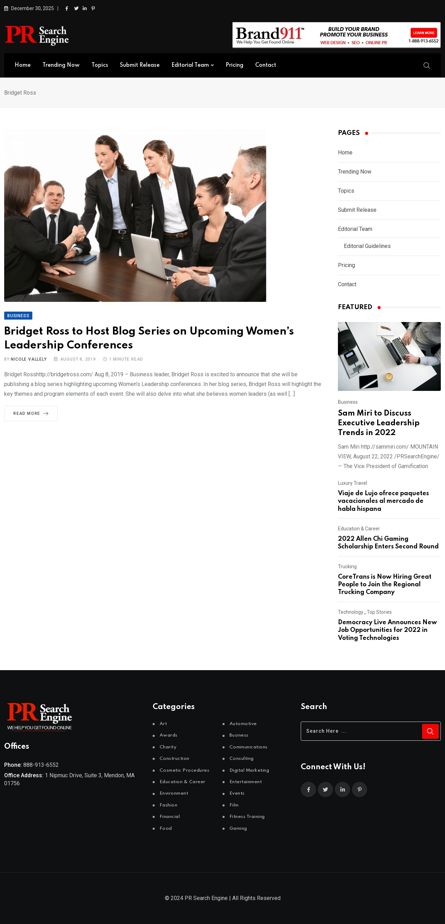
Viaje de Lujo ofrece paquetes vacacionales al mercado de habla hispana (383, 501)
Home (23, 65)
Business (348, 402)
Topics (99, 65)
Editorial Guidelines (367, 246)
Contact (265, 65)
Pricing (234, 65)
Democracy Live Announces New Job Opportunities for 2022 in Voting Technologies (387, 630)
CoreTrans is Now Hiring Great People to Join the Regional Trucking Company (384, 585)
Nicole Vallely (29, 359)
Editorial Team (190, 65)
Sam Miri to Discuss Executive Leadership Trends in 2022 (379, 423)
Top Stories (379, 612)
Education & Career (359, 528)
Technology (350, 612)
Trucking (347, 566)
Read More (32, 413)
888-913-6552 (41, 765)
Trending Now (61, 65)
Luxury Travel (352, 483)
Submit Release (140, 65)
